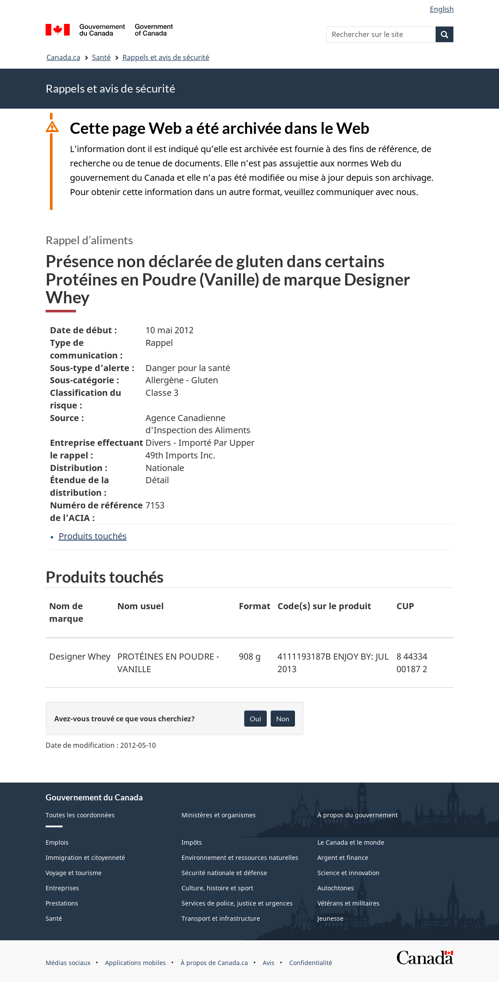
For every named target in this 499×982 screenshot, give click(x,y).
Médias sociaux (68, 963)
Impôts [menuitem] (192, 842)
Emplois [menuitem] (57, 842)
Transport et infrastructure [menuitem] (221, 918)
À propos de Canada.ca (214, 963)
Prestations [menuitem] (62, 903)
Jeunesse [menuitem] (330, 918)
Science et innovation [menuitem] (348, 873)
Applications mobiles (135, 963)
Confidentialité (310, 963)
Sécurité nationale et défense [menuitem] (224, 873)
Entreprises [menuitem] (62, 888)
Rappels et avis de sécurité (165, 57)
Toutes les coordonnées (80, 815)
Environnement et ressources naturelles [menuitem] (240, 857)
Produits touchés (93, 536)
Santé (101, 57)
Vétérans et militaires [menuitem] (348, 903)
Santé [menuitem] (54, 918)
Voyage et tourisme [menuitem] (74, 873)
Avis (268, 963)
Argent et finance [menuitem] (342, 857)
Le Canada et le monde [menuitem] (350, 842)
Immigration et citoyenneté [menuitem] (85, 857)
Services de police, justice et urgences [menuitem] (237, 903)
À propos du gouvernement (357, 815)
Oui (255, 718)
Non (282, 718)
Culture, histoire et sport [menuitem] (217, 888)
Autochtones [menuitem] (335, 888)
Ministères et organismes (219, 815)
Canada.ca (63, 57)
